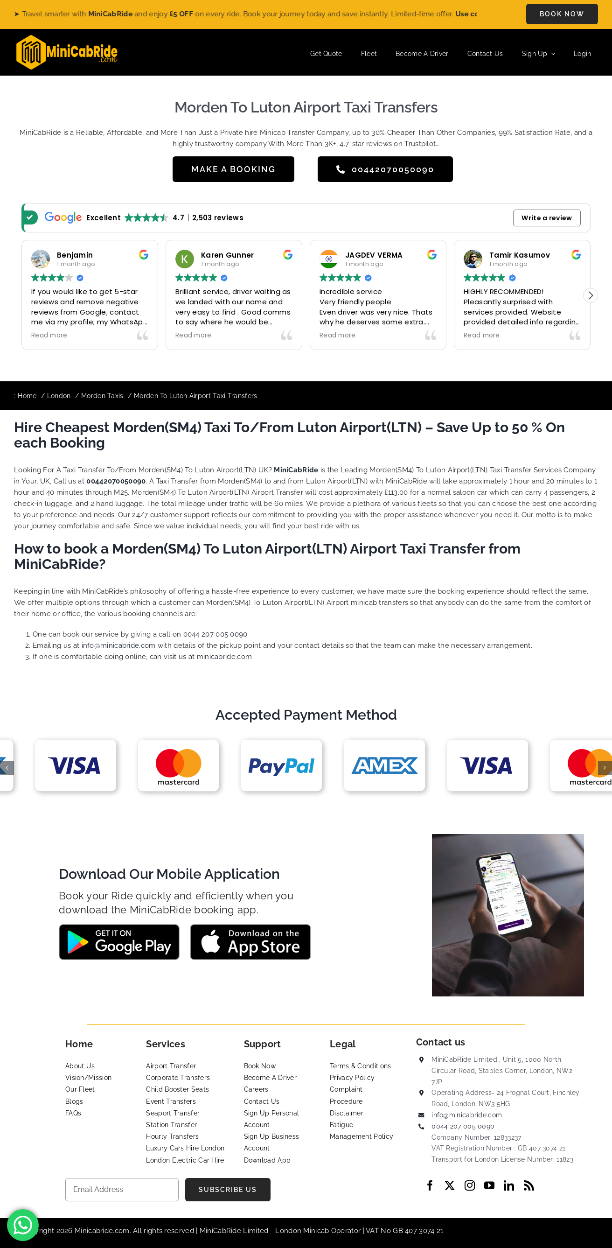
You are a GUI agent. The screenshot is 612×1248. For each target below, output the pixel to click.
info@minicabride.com (119, 645)
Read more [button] (49, 335)
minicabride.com (224, 656)
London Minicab (303, 1231)
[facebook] (430, 1185)
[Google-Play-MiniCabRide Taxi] (119, 927)
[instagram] (470, 1185)
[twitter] (450, 1185)
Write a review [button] (547, 218)
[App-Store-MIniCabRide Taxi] (250, 927)
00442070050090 (116, 481)
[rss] (529, 1185)
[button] (591, 295)
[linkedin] (509, 1185)
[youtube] (489, 1185)
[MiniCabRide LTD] (66, 38)
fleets (427, 503)
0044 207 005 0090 (215, 634)
